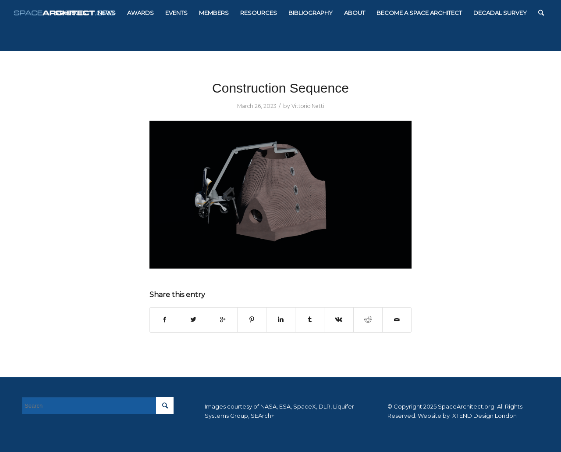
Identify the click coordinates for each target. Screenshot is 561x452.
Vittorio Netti (307, 106)
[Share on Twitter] (193, 320)
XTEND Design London (484, 415)
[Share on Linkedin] (280, 320)
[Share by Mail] (397, 320)
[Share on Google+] (222, 320)
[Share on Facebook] (164, 320)
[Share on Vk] (338, 320)
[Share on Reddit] (368, 320)
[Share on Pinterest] (252, 320)
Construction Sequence (280, 88)
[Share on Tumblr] (309, 320)
